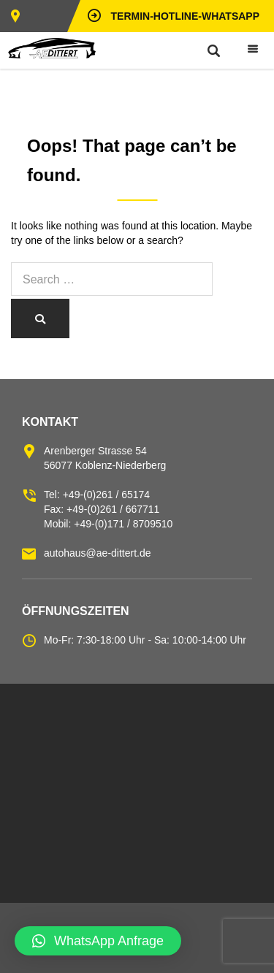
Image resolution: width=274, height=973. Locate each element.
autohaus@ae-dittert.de (97, 553)
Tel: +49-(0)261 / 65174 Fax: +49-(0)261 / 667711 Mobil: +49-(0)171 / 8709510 (108, 509)
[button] (98, 940)
